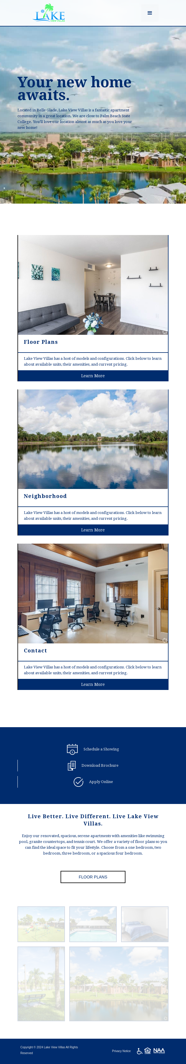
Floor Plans (93, 877)
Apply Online (101, 782)
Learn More (93, 380)
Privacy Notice (121, 1051)
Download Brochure (100, 765)
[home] (47, 13)
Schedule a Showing (101, 749)
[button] (150, 13)
